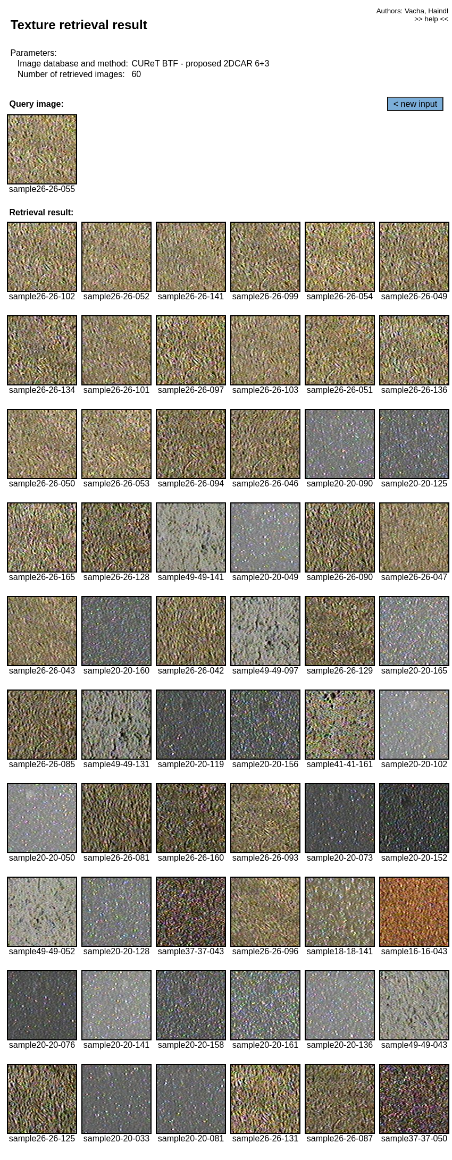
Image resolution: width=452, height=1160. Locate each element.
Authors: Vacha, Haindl (412, 11)
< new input (415, 103)
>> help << (431, 19)
